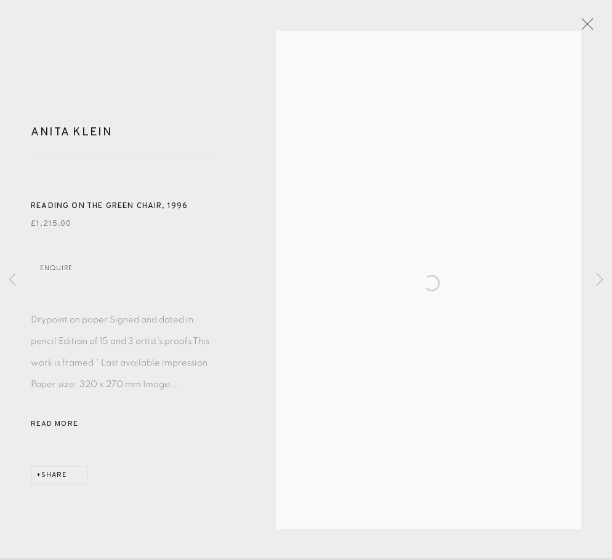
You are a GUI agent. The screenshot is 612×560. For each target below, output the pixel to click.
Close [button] (588, 27)
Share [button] (54, 480)
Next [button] (599, 280)
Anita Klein (72, 137)
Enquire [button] (56, 273)
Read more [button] (54, 429)
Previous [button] (12, 280)
